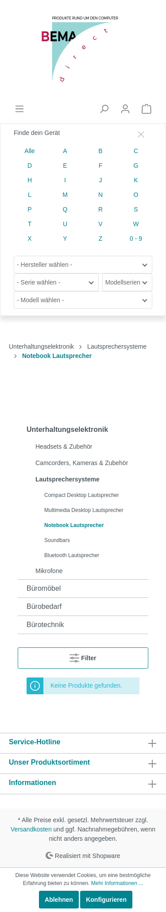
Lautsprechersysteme (67, 479)
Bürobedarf (44, 606)
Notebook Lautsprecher (74, 525)
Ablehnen (59, 899)
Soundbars (57, 540)
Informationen (32, 782)
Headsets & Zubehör (63, 446)
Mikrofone (48, 570)
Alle (29, 150)
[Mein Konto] (125, 109)
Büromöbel (44, 588)
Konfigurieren (106, 899)
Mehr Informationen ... (117, 883)
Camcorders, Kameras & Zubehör (81, 462)
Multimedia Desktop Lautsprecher (84, 510)
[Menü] (19, 109)
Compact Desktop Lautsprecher (81, 495)
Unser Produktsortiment (49, 762)
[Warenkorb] (146, 109)
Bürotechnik (45, 624)
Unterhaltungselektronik (67, 429)
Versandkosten (31, 829)
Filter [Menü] (82, 656)
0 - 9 (136, 238)
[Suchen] (104, 109)
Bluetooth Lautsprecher (71, 555)
